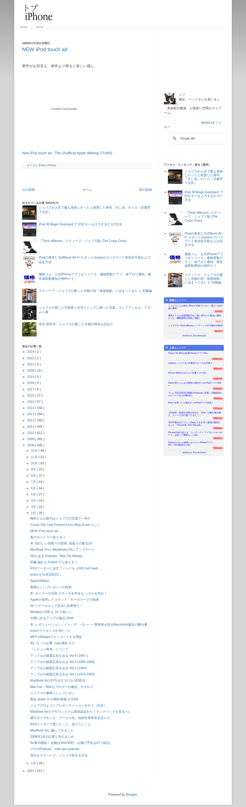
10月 (35, 463)
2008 (31, 445)
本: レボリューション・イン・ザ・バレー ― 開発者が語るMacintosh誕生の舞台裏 (88, 624)
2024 (31, 351)
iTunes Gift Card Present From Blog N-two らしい (65, 524)
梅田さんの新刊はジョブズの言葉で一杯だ (60, 518)
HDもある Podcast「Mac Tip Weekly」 (58, 556)
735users (218, 398)
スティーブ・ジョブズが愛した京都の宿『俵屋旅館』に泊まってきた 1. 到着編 (95, 291)
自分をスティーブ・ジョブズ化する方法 (59, 755)
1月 (34, 763)
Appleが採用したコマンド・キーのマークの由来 (64, 599)
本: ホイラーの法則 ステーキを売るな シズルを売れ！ (68, 593)
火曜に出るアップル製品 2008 (51, 618)
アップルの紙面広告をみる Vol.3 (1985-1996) (62, 662)
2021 (31, 364)
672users (218, 408)
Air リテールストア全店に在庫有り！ (56, 605)
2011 (31, 426)
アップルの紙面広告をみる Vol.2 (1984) (58, 668)
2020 (31, 370)
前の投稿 (145, 189)
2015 (31, 401)
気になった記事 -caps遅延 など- (53, 643)
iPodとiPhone (47, 165)
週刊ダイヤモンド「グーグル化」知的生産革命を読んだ (70, 717)
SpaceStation (39, 580)
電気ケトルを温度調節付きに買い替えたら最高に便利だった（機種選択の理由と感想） (194, 316)
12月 (35, 450)
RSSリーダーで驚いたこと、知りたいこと (60, 724)
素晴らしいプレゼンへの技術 (51, 587)
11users (218, 311)
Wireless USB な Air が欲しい (51, 612)
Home (23, 26)
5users (219, 321)
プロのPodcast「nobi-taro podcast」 (56, 749)
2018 (31, 383)
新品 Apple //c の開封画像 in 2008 (54, 699)
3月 (34, 506)
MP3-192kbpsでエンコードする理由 (56, 637)
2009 (31, 439)
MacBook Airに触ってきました (52, 730)
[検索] (196, 138)
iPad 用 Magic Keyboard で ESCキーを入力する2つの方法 (80, 224)
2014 (31, 408)
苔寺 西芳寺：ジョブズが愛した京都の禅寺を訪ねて (76, 324)
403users (218, 448)
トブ (182, 95)
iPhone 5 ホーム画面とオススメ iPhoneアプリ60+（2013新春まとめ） (190, 443)
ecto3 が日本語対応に (45, 574)
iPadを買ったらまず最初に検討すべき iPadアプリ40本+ (194, 384)
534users (218, 428)
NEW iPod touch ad (44, 49)
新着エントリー (176, 300)
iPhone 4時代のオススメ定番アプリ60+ (187, 373)
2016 (31, 395)
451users (218, 438)
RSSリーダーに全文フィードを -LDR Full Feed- (64, 568)
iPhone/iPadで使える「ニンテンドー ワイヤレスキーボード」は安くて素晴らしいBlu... (195, 433)
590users (218, 418)
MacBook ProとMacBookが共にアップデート (62, 549)
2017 (31, 389)
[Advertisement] (140, 14)
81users (218, 331)
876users (218, 388)
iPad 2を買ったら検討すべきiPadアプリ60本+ (190, 402)
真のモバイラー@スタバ (47, 537)
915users (218, 378)
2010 (31, 433)
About (39, 26)
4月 (34, 500)
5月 (34, 494)
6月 (34, 488)
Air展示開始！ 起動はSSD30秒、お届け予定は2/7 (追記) (70, 742)
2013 (31, 414)
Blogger (131, 794)
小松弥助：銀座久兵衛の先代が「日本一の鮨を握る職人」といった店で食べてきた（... (194, 413)
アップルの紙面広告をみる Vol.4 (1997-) (59, 655)
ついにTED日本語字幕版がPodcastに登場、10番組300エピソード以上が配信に (194, 394)
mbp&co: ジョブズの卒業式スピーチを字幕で (190, 363)
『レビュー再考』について (49, 649)
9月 (34, 469)
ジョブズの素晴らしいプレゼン (52, 693)
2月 (34, 513)
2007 (31, 771)
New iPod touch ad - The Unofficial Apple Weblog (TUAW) (67, 153)
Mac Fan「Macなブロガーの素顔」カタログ (61, 687)
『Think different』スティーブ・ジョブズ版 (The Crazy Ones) (83, 241)
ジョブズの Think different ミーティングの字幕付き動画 (195, 325)
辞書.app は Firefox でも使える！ (53, 562)
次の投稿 (28, 189)
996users (218, 368)
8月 (34, 475)
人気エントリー (176, 347)
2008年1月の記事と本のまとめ (52, 736)
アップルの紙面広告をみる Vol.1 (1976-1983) (62, 674)
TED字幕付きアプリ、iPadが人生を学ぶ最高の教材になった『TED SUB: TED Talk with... (194, 423)
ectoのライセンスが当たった (50, 630)
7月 (34, 482)
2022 (31, 358)
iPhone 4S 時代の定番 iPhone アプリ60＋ (188, 353)
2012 (31, 420)
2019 (31, 376)
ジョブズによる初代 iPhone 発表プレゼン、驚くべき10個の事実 (195, 306)
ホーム (87, 189)
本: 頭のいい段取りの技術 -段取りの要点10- (61, 543)
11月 (35, 457)
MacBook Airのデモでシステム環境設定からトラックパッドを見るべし (80, 711)
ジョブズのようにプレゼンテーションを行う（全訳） (68, 705)
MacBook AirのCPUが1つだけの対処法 (57, 680)
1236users (217, 358)
